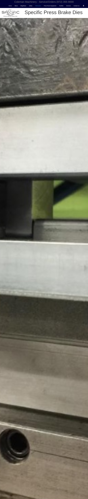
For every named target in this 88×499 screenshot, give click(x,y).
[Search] (83, 5)
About (16, 5)
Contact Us (76, 5)
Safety (30, 5)
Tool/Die (61, 5)
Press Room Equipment (50, 5)
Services (68, 5)
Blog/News (23, 5)
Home (10, 5)
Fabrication (38, 5)
